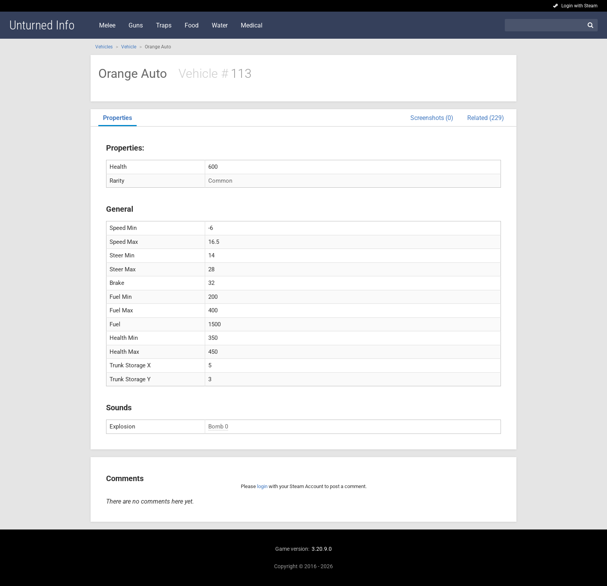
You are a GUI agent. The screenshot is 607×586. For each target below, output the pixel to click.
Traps (163, 25)
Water (220, 25)
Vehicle (128, 47)
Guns (136, 25)
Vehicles (104, 47)
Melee (107, 25)
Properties (117, 118)
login (262, 486)
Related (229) (485, 118)
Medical (251, 25)
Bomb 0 (218, 426)
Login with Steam (579, 6)
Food (192, 25)
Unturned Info (42, 25)
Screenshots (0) (431, 118)
